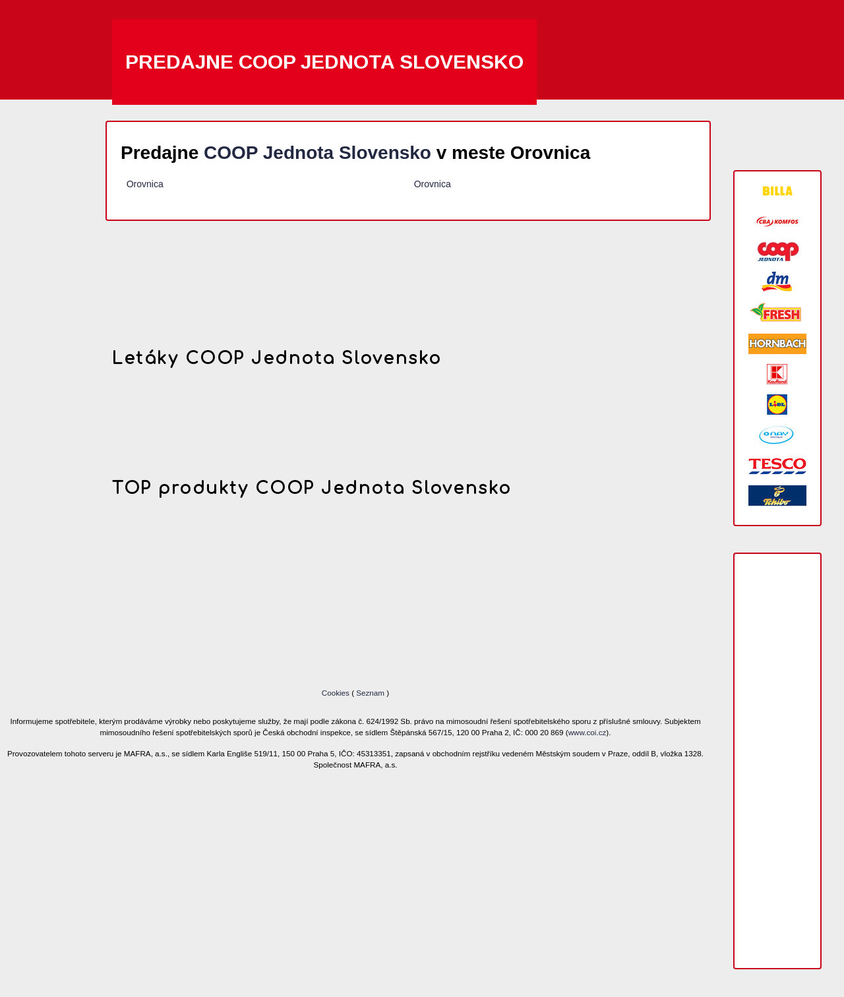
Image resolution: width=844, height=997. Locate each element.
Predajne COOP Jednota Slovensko (324, 62)
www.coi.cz (587, 732)
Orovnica (145, 184)
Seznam (370, 692)
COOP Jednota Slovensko (317, 152)
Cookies (336, 692)
